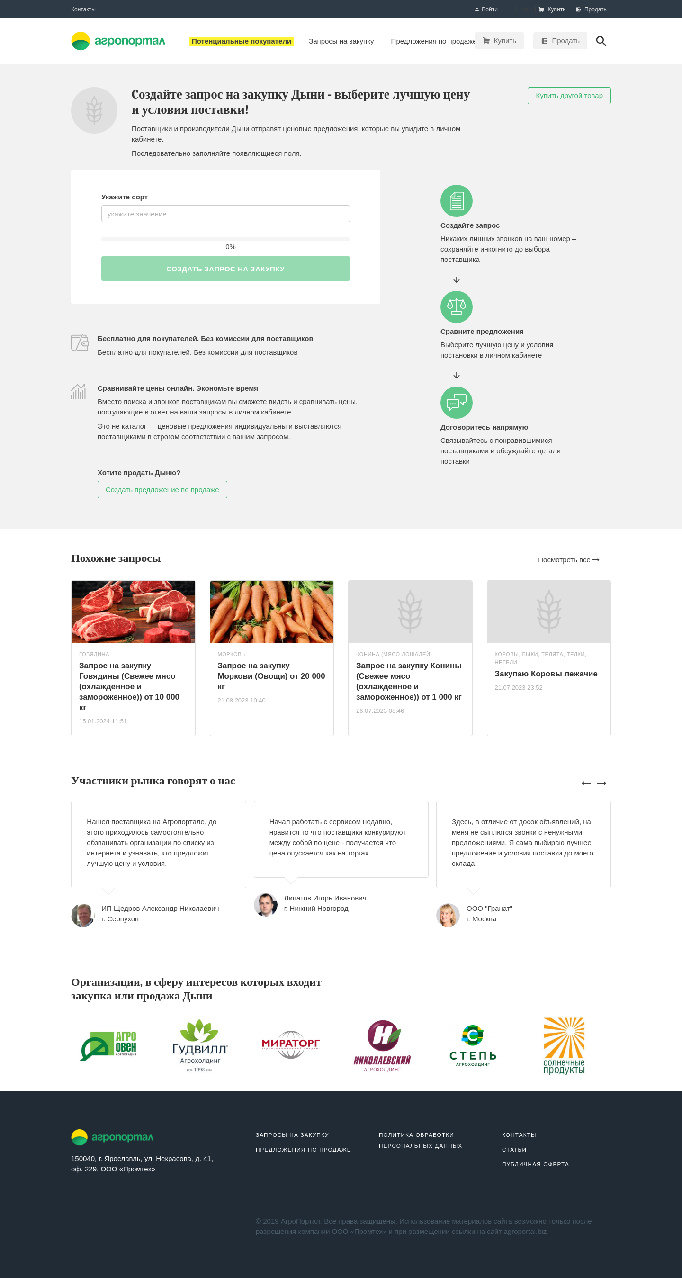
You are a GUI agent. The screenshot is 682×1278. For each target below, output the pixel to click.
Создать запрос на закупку (225, 269)
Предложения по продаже (303, 1149)
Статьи (514, 1149)
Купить (499, 40)
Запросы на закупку (292, 1135)
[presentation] (586, 783)
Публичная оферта (535, 1164)
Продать (560, 40)
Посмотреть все (569, 560)
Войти (486, 9)
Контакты (83, 9)
